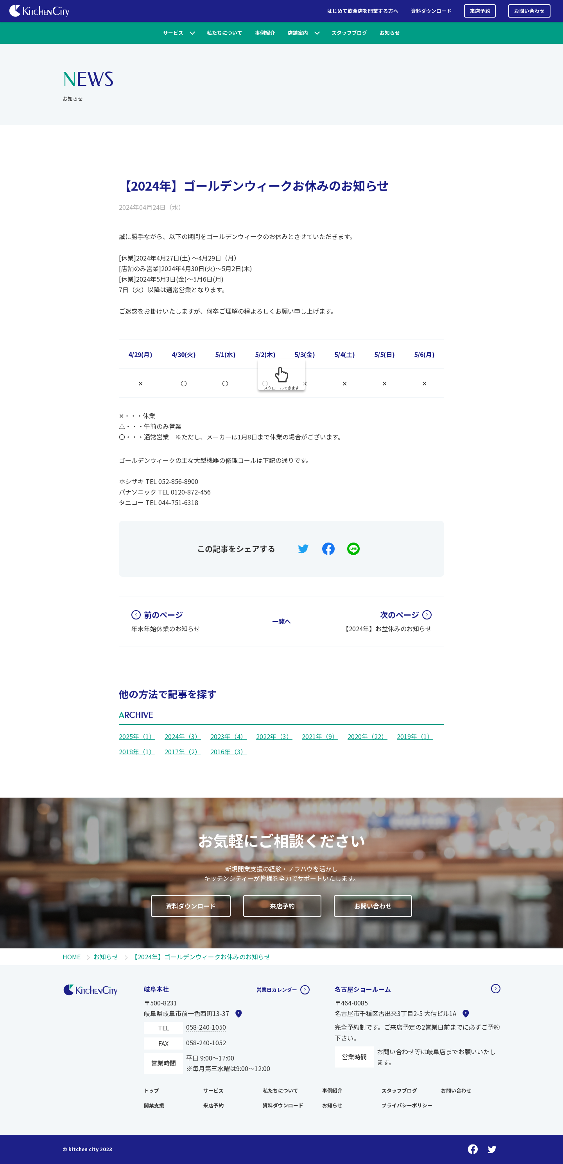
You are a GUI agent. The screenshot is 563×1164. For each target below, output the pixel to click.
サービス (173, 32)
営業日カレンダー (272, 989)
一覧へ (281, 621)
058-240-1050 (206, 1027)
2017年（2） (183, 751)
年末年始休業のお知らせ (165, 621)
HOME (72, 956)
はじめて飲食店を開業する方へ (362, 10)
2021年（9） (320, 736)
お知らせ (390, 32)
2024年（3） (183, 736)
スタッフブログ (349, 32)
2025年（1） (137, 736)
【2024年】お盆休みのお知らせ (387, 621)
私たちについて (224, 32)
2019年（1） (415, 736)
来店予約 (480, 10)
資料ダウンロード (431, 10)
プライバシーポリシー (407, 1105)
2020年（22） (367, 736)
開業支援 (154, 1105)
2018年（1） (137, 751)
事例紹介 (265, 32)
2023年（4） (228, 736)
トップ (151, 1090)
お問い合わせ (529, 10)
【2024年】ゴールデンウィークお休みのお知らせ (254, 185)
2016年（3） (228, 751)
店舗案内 (298, 32)
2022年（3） (274, 736)
